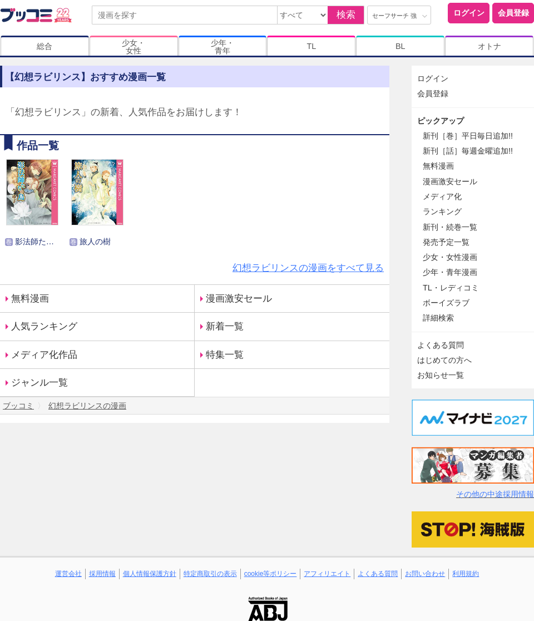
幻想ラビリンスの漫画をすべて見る (308, 268)
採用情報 (102, 574)
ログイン (468, 12)
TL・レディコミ (451, 287)
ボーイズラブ (446, 302)
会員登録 (513, 12)
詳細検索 (438, 317)
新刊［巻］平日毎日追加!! (468, 135)
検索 (346, 14)
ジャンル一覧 (39, 382)
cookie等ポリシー (270, 574)
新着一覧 (225, 326)
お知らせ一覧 (440, 375)
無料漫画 (30, 298)
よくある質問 (440, 345)
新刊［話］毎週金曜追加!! (468, 150)
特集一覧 (225, 354)
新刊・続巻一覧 (450, 227)
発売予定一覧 (446, 242)
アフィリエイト (327, 574)
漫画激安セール (239, 298)
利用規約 (465, 574)
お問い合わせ (425, 574)
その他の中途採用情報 (495, 494)
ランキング (442, 211)
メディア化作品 (44, 354)
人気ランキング (44, 326)
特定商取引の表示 (210, 574)
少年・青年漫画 (450, 272)
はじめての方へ (444, 360)
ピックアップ (440, 120)
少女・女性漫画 (450, 257)
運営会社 (68, 574)
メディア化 (442, 196)
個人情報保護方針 (149, 574)
